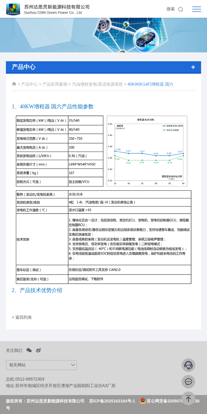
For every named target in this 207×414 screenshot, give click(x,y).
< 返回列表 (22, 317)
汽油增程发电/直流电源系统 (98, 85)
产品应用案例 (56, 85)
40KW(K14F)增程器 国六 (150, 85)
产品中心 (29, 85)
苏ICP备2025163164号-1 (112, 401)
